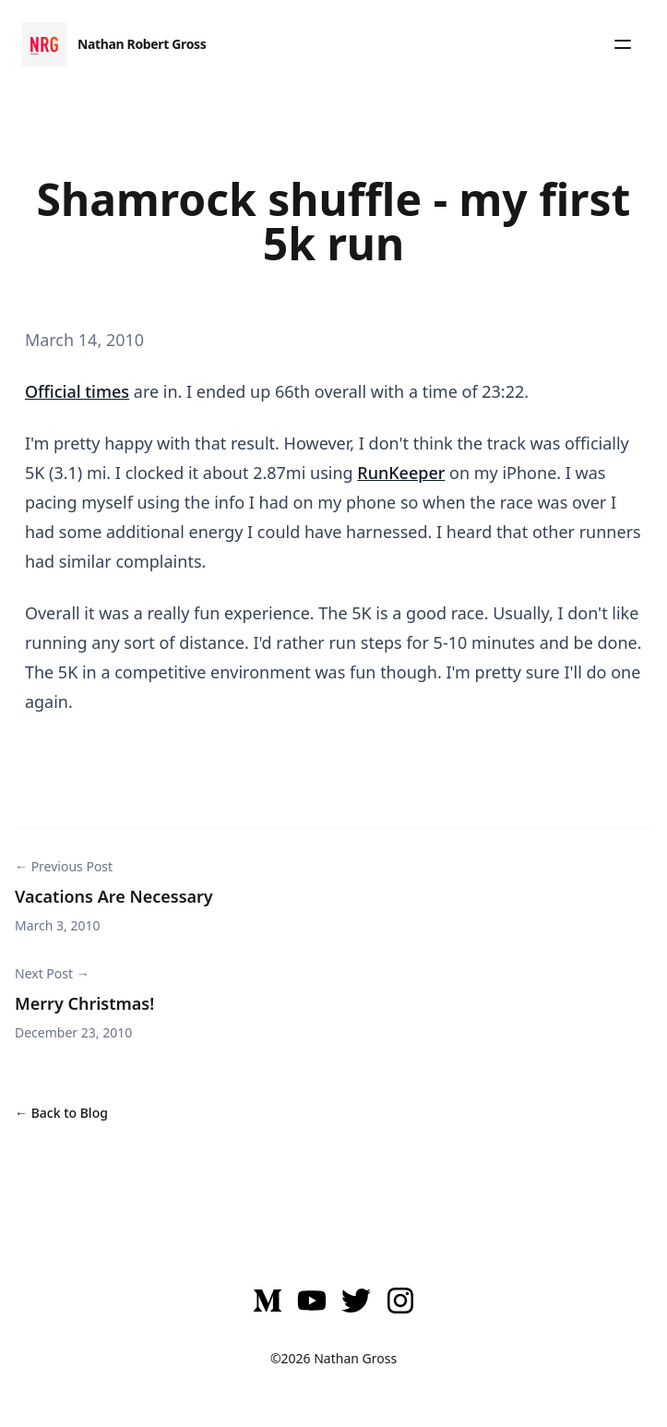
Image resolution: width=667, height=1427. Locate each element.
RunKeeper (401, 473)
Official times (77, 391)
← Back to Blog (61, 1112)
